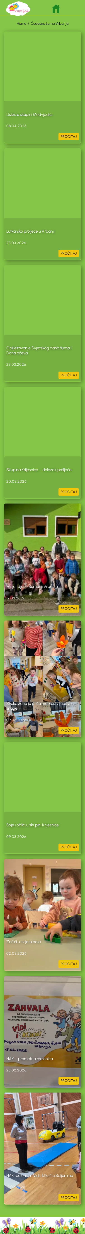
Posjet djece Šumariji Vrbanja (32, 586)
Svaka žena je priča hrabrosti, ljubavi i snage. (39, 706)
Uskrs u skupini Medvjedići (29, 114)
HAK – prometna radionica (29, 1058)
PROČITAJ (69, 136)
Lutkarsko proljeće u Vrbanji (30, 231)
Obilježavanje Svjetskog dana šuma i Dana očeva (38, 350)
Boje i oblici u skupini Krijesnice (32, 825)
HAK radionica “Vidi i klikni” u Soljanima (39, 1175)
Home (21, 23)
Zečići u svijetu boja (23, 941)
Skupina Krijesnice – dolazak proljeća (38, 469)
